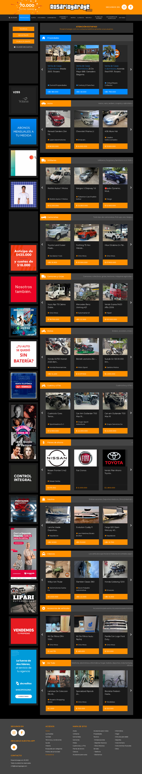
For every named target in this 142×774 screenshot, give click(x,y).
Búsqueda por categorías (53, 749)
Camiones (76, 740)
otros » (130, 665)
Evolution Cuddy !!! (84, 527)
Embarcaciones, (96, 499)
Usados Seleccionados (111, 138)
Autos (75, 731)
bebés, (109, 663)
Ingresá (23, 29)
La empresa (49, 734)
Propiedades (98, 734)
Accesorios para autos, (102, 608)
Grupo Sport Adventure (82, 423)
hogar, (103, 663)
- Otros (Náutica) (99, 746)
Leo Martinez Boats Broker (85, 534)
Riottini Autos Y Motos (58, 188)
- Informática (118, 731)
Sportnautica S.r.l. (56, 424)
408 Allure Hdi (111, 131)
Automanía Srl (83, 313)
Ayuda (47, 743)
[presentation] (42, 70)
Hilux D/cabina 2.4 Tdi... (115, 245)
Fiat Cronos (81, 470)
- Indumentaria (119, 743)
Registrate (23, 35)
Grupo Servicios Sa (113, 424)
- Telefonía (97, 752)
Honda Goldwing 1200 (115, 582)
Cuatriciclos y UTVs (79, 746)
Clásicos (75, 752)
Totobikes (110, 702)
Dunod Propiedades (57, 85)
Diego (108, 199)
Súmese (48, 737)
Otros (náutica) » (126, 499)
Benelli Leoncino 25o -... (86, 359)
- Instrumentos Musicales (122, 746)
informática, (95, 663)
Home (47, 731)
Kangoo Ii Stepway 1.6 (86, 188)
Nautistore (53, 536)
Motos (75, 743)
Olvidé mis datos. (23, 47)
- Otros (116, 749)
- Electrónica (98, 755)
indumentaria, (127, 663)
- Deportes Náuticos (100, 743)
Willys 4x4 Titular (55, 582)
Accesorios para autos (80, 755)
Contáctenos (49, 755)
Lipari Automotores (57, 140)
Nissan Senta (54, 481)
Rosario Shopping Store (56, 701)
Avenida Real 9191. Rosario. (114, 69)
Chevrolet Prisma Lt (85, 131)
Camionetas (77, 737)
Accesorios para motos (121, 608)
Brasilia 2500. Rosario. (57, 69)
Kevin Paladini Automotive (83, 589)
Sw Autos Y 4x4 (55, 256)
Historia (48, 746)
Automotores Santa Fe (57, 589)
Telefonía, (76, 663)
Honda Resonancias (57, 367)
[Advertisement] (23, 68)
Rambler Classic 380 (85, 582)
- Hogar (116, 734)
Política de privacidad (52, 752)
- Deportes (117, 740)
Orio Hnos (81, 256)
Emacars (80, 140)
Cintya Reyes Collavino (111, 84)
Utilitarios (76, 734)
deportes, (116, 663)
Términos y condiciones (53, 740)
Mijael (108, 313)
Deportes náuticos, (111, 499)
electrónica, (85, 663)
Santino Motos (112, 367)
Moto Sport (82, 367)
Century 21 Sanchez (85, 85)
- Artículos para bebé (121, 737)
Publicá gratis (23, 41)
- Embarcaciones (99, 740)
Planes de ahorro (78, 749)
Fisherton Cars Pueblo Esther (86, 198)
